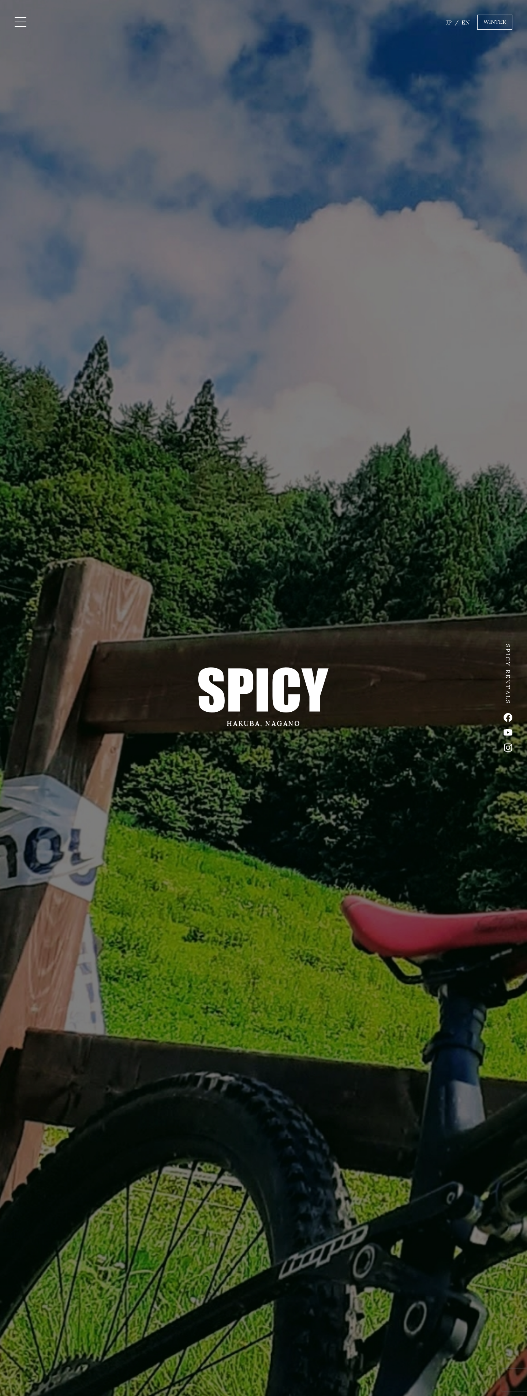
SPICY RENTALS (508, 674)
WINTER (494, 21)
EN (465, 22)
